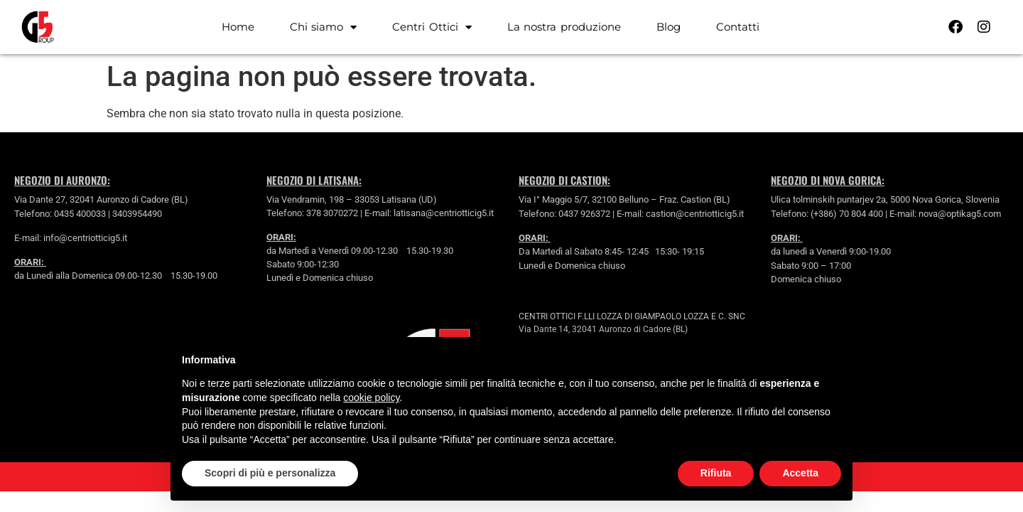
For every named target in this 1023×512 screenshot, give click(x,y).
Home (238, 26)
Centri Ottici (432, 27)
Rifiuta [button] (716, 473)
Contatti (737, 26)
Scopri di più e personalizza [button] (270, 473)
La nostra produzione (564, 26)
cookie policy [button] (371, 397)
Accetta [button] (800, 473)
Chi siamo (323, 27)
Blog (668, 26)
